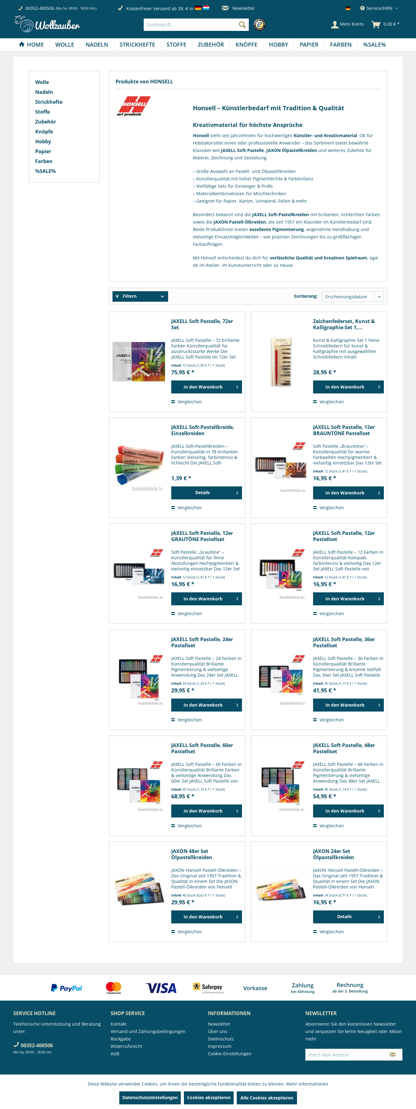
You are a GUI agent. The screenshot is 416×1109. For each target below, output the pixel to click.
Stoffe (42, 111)
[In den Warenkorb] (206, 386)
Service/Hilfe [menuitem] (377, 8)
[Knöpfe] (246, 44)
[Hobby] (278, 44)
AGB (115, 1053)
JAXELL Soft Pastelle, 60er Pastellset (202, 748)
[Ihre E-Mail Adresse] (344, 1055)
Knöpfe (44, 131)
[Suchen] (242, 25)
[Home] (31, 44)
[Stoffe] (176, 44)
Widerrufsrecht (126, 1046)
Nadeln (44, 92)
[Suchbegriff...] (196, 25)
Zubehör (45, 121)
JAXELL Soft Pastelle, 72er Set (202, 324)
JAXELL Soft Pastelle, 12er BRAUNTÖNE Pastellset (344, 430)
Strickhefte (48, 102)
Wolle (42, 82)
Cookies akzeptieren (209, 1097)
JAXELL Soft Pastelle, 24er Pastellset (202, 642)
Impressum (219, 1046)
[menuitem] (206, 25)
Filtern (126, 296)
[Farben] (341, 44)
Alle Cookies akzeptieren (266, 1098)
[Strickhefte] (137, 44)
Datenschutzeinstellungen (150, 1097)
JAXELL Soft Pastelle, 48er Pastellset (344, 748)
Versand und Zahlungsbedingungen (148, 1031)
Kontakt (118, 1024)
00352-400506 (39, 8)
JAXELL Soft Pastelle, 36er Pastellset (344, 642)
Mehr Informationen (307, 1084)
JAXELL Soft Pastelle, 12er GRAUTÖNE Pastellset (202, 536)
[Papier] (309, 44)
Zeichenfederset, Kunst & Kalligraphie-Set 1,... (344, 324)
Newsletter (238, 8)
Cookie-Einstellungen (230, 1053)
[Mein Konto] (347, 24)
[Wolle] (65, 44)
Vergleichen (186, 402)
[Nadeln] (97, 44)
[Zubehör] (211, 44)
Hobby (43, 141)
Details (216, 491)
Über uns (217, 1031)
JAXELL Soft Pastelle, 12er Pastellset (344, 536)
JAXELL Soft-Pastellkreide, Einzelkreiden (202, 430)
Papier (43, 151)
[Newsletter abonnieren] (392, 1055)
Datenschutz (221, 1039)
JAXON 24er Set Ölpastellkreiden (333, 854)
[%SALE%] (375, 44)
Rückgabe (121, 1039)
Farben (44, 161)
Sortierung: (306, 296)
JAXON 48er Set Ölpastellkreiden (191, 854)
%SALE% (45, 171)
